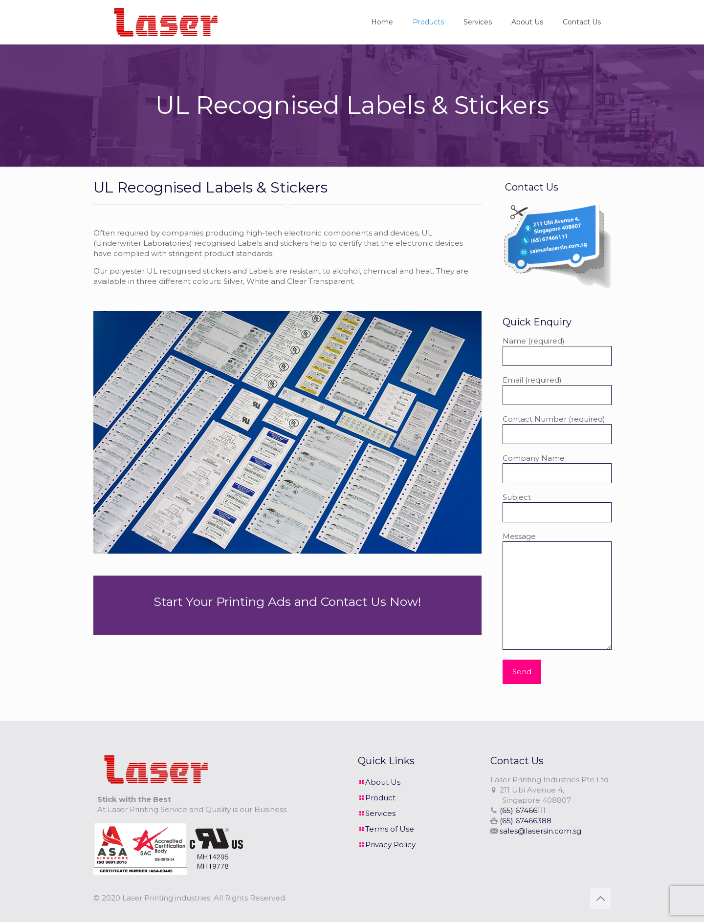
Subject (557, 507)
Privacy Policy (390, 844)
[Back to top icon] (600, 898)
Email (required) (557, 390)
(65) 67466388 (525, 820)
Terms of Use (389, 829)
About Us (382, 782)
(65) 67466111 (523, 810)
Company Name (557, 468)
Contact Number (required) (557, 429)
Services (380, 813)
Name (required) (557, 351)
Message (557, 591)
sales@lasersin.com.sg (540, 831)
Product (380, 797)
